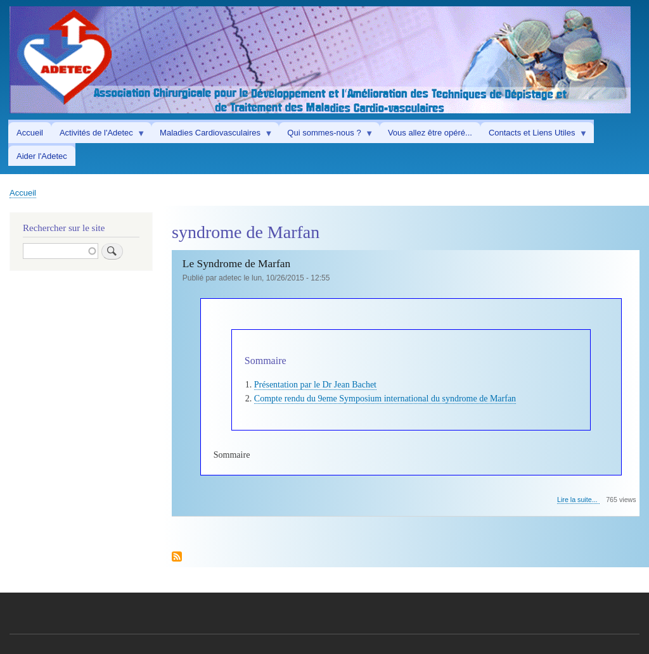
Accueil (23, 193)
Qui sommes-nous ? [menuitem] (326, 135)
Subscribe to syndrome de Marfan (177, 557)
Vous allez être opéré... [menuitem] (430, 132)
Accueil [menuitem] (29, 132)
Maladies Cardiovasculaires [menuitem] (212, 135)
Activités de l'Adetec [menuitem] (98, 135)
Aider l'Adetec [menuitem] (41, 156)
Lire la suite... (578, 500)
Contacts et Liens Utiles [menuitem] (534, 135)
